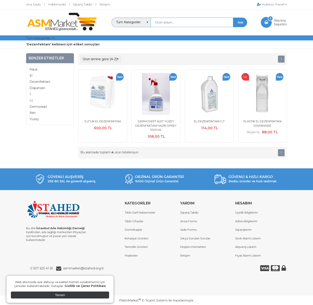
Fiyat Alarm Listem (248, 255)
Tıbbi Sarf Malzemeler (140, 212)
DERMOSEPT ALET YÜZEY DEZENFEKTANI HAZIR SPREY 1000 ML (155, 125)
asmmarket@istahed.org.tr (83, 268)
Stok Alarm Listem (248, 238)
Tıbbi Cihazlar (134, 221)
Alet (33, 113)
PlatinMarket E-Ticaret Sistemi (143, 300)
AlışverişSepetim (280, 22)
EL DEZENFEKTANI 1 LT (209, 121)
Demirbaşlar (133, 229)
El (31, 76)
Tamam (60, 295)
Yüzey (34, 119)
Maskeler (131, 255)
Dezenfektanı (40, 82)
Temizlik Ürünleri (136, 247)
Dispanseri (37, 88)
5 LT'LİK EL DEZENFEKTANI (103, 121)
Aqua (33, 69)
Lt (31, 100)
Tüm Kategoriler (38, 38)
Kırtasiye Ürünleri (136, 238)
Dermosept (38, 107)
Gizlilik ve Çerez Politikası (85, 286)
